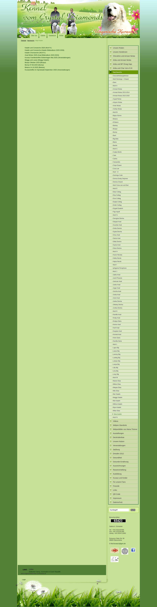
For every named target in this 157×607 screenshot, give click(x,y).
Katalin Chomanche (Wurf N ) (35, 53)
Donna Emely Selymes (120, 178)
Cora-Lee (116, 168)
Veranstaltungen (119, 445)
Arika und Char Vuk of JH (122, 68)
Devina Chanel (118, 182)
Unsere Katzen (118, 441)
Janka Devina (117, 301)
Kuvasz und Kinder (120, 478)
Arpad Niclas (117, 99)
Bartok (115, 145)
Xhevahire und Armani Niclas (124, 56)
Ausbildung (117, 474)
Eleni (114, 82)
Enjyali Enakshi (118, 208)
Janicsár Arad (117, 281)
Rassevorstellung (119, 470)
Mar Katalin (116, 394)
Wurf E (115, 188)
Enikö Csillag (117, 205)
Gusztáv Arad (117, 225)
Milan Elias (116, 411)
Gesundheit (117, 458)
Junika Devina (117, 308)
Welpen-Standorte (120, 425)
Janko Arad (116, 285)
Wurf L (115, 344)
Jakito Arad (116, 275)
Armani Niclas (117, 89)
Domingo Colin (118, 175)
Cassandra (116, 162)
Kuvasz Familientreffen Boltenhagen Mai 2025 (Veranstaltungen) (47, 57)
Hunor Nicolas (117, 255)
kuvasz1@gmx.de (120, 543)
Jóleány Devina (118, 304)
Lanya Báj (116, 364)
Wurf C (115, 149)
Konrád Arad (117, 334)
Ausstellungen (118, 433)
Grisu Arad (116, 235)
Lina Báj (115, 371)
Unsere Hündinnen (120, 52)
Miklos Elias (117, 384)
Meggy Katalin (117, 397)
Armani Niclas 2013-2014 (121, 92)
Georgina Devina (118, 218)
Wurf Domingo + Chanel (121, 79)
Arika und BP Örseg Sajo (122, 64)
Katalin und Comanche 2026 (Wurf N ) (38, 48)
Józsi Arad (116, 298)
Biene (115, 142)
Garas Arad (116, 238)
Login (24, 579)
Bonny (115, 132)
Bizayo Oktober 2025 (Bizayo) (35, 62)
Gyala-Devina (117, 232)
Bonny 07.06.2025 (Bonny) (34, 65)
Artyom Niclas (117, 102)
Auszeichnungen (119, 466)
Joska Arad (116, 295)
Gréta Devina (117, 228)
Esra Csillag (117, 198)
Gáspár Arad (117, 222)
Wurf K (115, 311)
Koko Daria (116, 338)
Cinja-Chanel (117, 165)
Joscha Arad (117, 291)
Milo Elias (116, 391)
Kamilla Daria (117, 341)
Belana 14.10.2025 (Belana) (35, 67)
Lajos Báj (116, 348)
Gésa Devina (117, 248)
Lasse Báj (116, 351)
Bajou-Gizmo (117, 115)
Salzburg (116, 450)
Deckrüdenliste (118, 437)
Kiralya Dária (117, 321)
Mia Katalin (116, 401)
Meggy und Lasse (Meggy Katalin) (37, 60)
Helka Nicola (117, 258)
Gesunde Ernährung (120, 462)
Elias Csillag (117, 192)
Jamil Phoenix (117, 278)
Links (115, 490)
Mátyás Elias (117, 387)
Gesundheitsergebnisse (120, 76)
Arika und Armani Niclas (122, 60)
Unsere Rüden (118, 48)
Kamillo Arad (117, 314)
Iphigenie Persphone (119, 268)
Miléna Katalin (117, 404)
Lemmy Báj (116, 354)
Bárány (115, 125)
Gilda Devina (117, 241)
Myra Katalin (117, 407)
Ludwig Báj (116, 358)
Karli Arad (116, 328)
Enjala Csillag (117, 202)
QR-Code (116, 494)
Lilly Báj (115, 367)
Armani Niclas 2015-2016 (121, 96)
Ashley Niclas (117, 109)
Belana (115, 119)
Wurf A (115, 86)
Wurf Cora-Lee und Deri (121, 185)
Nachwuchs (30, 40)
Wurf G (115, 215)
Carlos (115, 159)
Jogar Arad (116, 288)
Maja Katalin (118, 414)
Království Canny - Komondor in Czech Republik (44, 572)
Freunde (116, 486)
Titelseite (23, 40)
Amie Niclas (117, 105)
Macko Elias (117, 381)
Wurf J (115, 271)
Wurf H (115, 251)
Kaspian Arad (117, 331)
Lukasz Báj (116, 361)
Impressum (117, 498)
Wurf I (115, 265)
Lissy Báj (116, 374)
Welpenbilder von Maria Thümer (125, 429)
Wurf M (115, 377)
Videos (115, 421)
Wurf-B (115, 112)
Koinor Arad (117, 324)
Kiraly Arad (116, 318)
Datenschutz (118, 502)
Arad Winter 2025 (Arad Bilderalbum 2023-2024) (42, 55)
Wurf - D (115, 172)
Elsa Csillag (117, 195)
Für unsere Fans (119, 482)
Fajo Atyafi (116, 212)
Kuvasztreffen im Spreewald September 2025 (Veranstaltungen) (47, 70)
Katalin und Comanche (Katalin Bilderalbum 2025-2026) (44, 50)
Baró (114, 135)
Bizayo (115, 129)
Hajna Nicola (117, 261)
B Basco (115, 122)
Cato (114, 155)
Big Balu (115, 139)
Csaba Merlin (117, 152)
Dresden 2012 (118, 454)
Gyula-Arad (116, 245)
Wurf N (115, 417)
